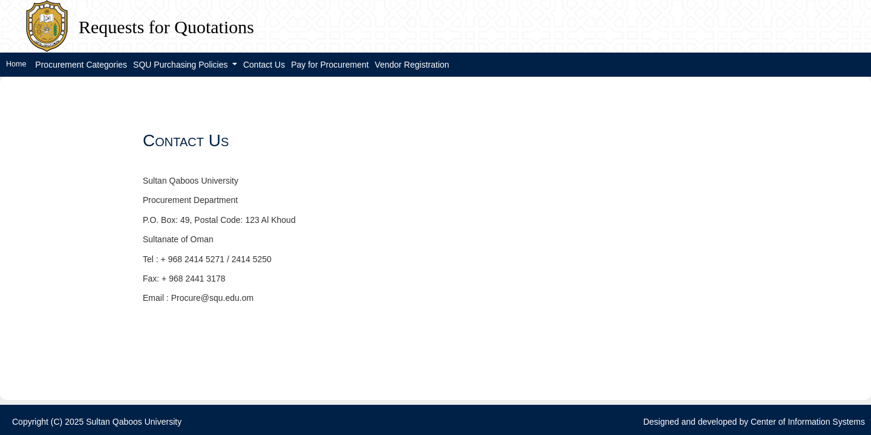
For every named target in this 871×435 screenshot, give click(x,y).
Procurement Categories (81, 64)
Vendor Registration (412, 64)
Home (16, 64)
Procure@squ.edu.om (212, 298)
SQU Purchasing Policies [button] (181, 64)
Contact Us (264, 64)
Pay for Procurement (329, 64)
